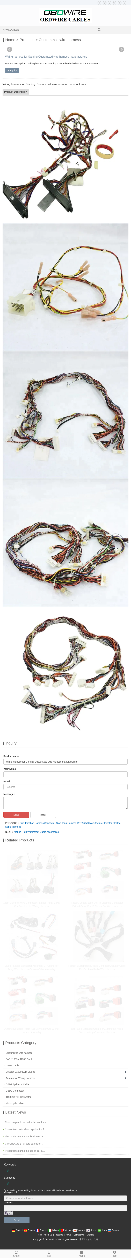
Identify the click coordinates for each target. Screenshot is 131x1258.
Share (16, 1253)
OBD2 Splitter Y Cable (17, 1084)
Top (114, 1253)
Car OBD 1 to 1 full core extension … (24, 1143)
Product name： (12, 756)
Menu (82, 1253)
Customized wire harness (60, 40)
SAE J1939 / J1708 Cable (19, 1059)
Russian (113, 1230)
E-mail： (8, 781)
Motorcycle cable (15, 1103)
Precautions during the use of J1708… (25, 1150)
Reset (43, 815)
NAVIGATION (11, 29)
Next (121, 49)
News (68, 1235)
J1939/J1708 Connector (18, 1097)
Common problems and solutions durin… (26, 1122)
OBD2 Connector (15, 1090)
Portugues (66, 1230)
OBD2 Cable (12, 1065)
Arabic (103, 1230)
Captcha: (8, 1202)
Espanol (30, 1230)
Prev (9, 49)
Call (49, 1253)
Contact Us (79, 1235)
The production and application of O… (25, 1136)
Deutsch (18, 1230)
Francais (42, 1230)
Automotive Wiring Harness (20, 1078)
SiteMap (90, 1235)
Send (16, 815)
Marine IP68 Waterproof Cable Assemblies (36, 832)
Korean (92, 1230)
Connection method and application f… (25, 1129)
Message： (9, 794)
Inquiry (12, 70)
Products (27, 40)
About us (48, 1235)
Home (10, 40)
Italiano (53, 1230)
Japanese (80, 1230)
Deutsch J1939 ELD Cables (20, 1071)
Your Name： (10, 769)
